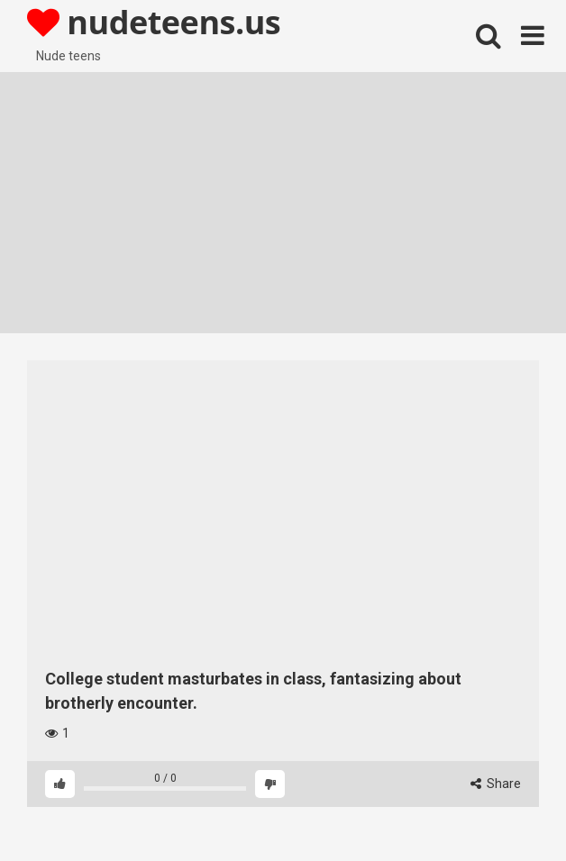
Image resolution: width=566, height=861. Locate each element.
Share (495, 783)
